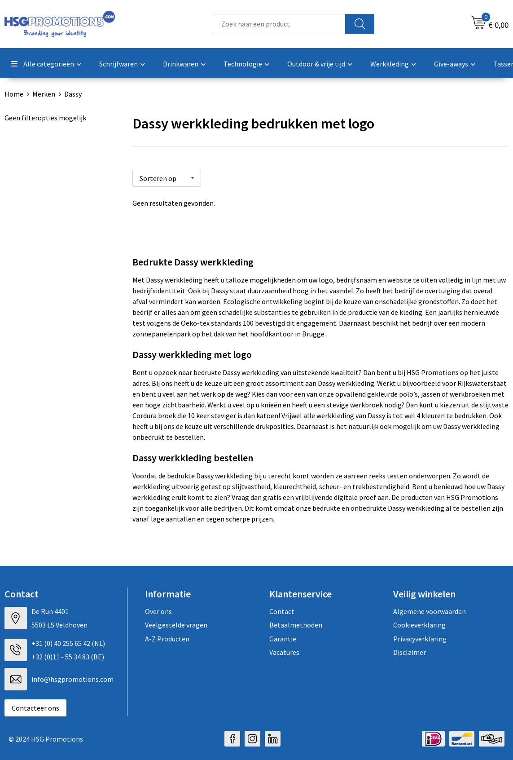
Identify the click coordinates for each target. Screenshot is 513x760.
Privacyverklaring (420, 637)
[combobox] (279, 24)
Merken (43, 93)
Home (13, 93)
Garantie (282, 637)
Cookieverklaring (419, 623)
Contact (281, 609)
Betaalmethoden (295, 623)
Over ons (158, 609)
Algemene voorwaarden (429, 609)
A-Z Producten (167, 637)
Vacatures (284, 650)
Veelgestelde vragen (176, 623)
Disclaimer (409, 650)
